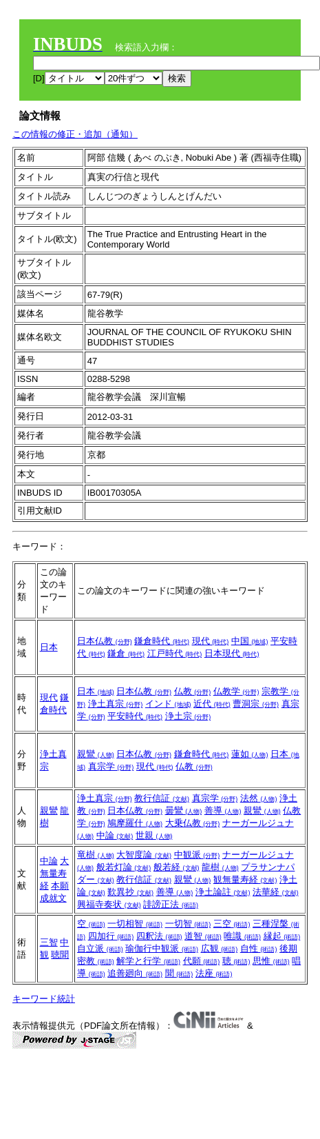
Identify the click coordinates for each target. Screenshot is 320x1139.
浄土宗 (188, 716)
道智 (203, 936)
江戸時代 (174, 653)
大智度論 (143, 854)
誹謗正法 (170, 904)
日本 (49, 647)
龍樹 (220, 867)
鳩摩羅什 (134, 823)
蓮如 (249, 754)
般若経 (176, 867)
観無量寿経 (245, 879)
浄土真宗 (115, 703)
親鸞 (95, 754)
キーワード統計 (43, 999)
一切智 (188, 923)
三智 (49, 942)
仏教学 (236, 691)
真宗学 (111, 766)
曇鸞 (183, 810)
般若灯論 (123, 867)
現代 (210, 641)
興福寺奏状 (109, 904)
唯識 (242, 936)
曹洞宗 (256, 703)
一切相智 (134, 923)
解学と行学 (148, 961)
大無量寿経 (55, 873)
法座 (214, 973)
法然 (258, 798)
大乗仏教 (192, 823)
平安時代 (134, 716)
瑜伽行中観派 (161, 948)
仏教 (192, 691)
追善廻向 (134, 973)
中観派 (197, 854)
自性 (258, 948)
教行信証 (161, 798)
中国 (249, 641)
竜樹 (95, 854)
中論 (115, 835)
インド (168, 703)
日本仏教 (104, 641)
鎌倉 (126, 653)
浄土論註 (222, 892)
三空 (231, 923)
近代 (212, 703)
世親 (154, 835)
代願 (201, 961)
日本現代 (231, 653)
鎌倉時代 (161, 641)
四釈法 (159, 936)
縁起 (282, 936)
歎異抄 (130, 892)
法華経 (276, 892)
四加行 (111, 936)
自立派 (100, 948)
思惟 (271, 961)
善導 (223, 810)
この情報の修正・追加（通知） (75, 134)
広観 (219, 948)
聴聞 (60, 954)
